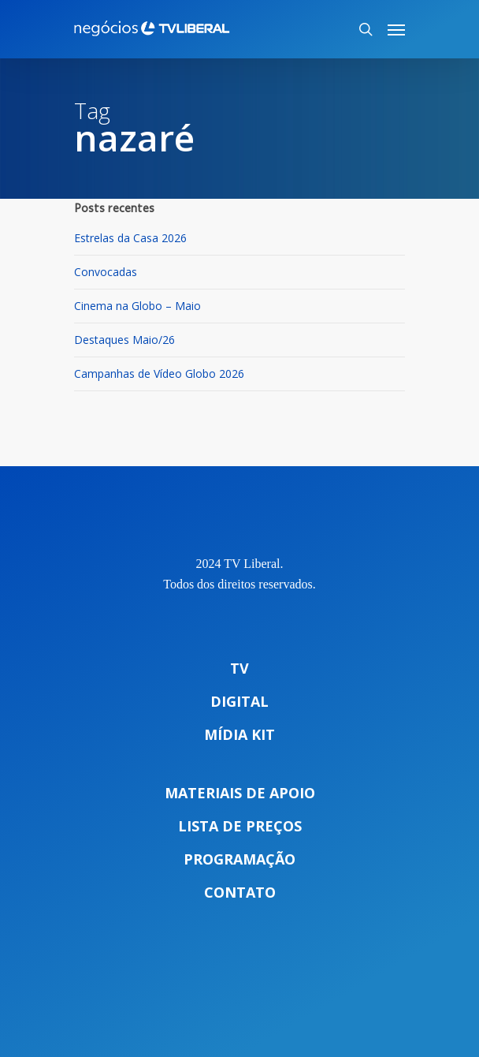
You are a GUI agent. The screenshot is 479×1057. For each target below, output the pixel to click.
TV (239, 668)
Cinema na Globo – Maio (137, 305)
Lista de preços (240, 825)
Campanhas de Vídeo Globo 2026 (159, 373)
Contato (240, 892)
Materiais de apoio (240, 792)
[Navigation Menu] (396, 29)
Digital (239, 701)
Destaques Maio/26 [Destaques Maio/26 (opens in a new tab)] (124, 339)
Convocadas (105, 271)
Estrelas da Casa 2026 (130, 237)
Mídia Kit (239, 734)
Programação (239, 859)
